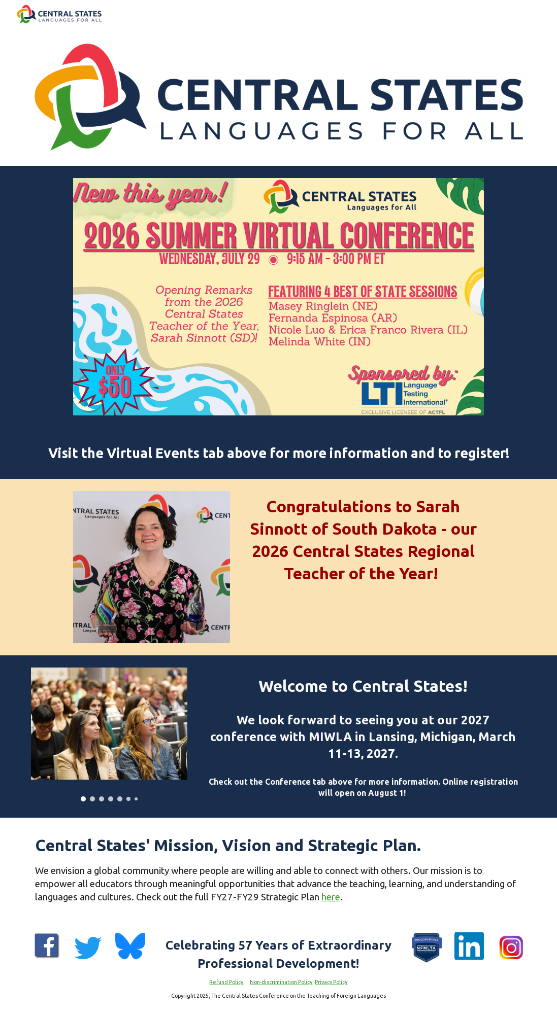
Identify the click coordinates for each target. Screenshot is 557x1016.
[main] (279, 453)
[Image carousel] (109, 734)
